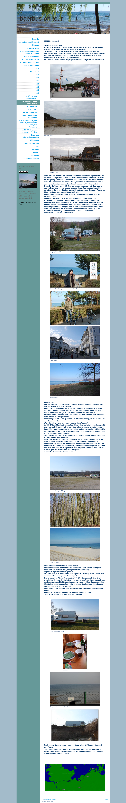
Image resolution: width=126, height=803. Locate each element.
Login (106, 799)
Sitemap (54, 799)
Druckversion (46, 799)
